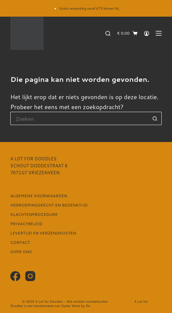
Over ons (21, 251)
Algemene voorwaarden (38, 196)
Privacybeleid (26, 224)
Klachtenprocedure (34, 214)
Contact (20, 242)
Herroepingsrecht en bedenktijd (48, 205)
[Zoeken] (107, 33)
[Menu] (159, 33)
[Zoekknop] (155, 118)
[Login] (146, 33)
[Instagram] (30, 276)
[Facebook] (15, 276)
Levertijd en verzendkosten (43, 233)
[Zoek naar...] (79, 118)
